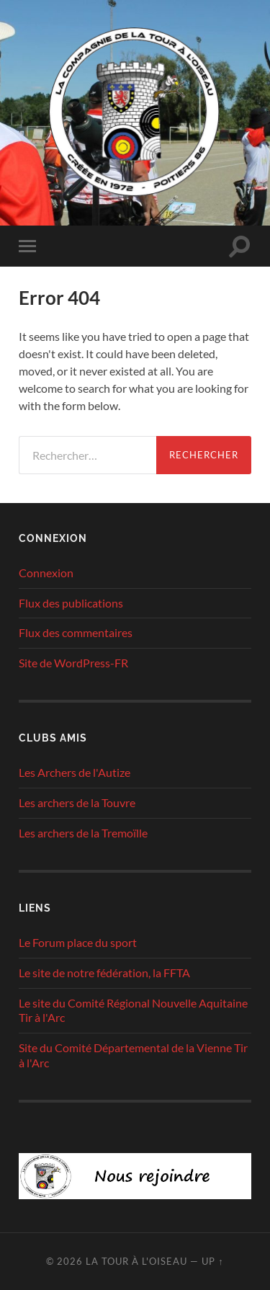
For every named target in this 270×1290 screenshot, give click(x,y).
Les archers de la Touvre (77, 802)
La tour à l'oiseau (136, 1261)
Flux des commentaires (75, 632)
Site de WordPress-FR (73, 663)
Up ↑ (212, 1261)
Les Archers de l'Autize (74, 772)
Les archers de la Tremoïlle (83, 833)
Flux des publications (71, 603)
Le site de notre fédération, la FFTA (104, 972)
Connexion (46, 572)
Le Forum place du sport (78, 942)
